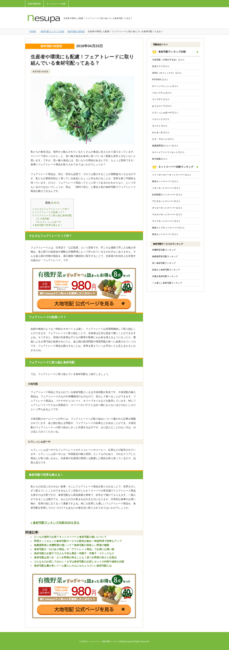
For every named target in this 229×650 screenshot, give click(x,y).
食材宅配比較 (34, 4)
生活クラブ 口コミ (161, 66)
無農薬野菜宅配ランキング (165, 256)
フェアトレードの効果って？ (49, 212)
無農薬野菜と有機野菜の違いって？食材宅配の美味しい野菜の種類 (71, 545)
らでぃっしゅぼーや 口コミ (165, 112)
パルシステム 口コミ (162, 93)
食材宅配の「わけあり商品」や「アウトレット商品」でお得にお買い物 (74, 549)
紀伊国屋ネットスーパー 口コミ (167, 194)
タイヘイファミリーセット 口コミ (168, 152)
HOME (33, 31)
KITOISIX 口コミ (160, 79)
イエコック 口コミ (161, 119)
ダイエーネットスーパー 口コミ (167, 208)
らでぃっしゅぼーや (48, 222)
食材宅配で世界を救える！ (47, 225)
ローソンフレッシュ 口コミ (165, 86)
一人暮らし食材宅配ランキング (167, 283)
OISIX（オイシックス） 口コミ (167, 73)
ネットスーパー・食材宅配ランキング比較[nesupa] (108, 641)
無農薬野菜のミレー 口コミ (165, 145)
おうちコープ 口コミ (162, 106)
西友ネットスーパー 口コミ (165, 181)
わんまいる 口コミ (161, 132)
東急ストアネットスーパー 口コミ (168, 227)
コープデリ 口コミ (161, 99)
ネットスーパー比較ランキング (175, 166)
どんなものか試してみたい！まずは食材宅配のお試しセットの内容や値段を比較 (79, 561)
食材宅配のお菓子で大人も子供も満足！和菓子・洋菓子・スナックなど (74, 553)
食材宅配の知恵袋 (76, 31)
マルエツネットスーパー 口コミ (167, 214)
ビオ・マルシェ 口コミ (163, 139)
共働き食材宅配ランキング (165, 276)
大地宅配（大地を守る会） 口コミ (168, 59)
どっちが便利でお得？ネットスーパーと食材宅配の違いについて (70, 536)
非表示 (55, 203)
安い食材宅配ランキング (164, 263)
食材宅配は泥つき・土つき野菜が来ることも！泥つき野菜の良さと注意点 (75, 557)
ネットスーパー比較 (56, 4)
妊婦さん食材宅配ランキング (166, 269)
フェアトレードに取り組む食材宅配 (52, 215)
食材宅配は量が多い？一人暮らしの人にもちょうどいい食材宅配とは (73, 565)
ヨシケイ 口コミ (160, 126)
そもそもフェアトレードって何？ (51, 209)
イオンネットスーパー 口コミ (166, 188)
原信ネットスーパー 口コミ (165, 234)
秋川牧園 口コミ (160, 159)
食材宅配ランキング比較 (52, 31)
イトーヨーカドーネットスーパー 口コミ (171, 175)
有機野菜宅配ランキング (164, 250)
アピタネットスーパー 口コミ (166, 201)
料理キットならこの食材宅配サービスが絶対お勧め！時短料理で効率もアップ (78, 541)
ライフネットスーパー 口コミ (166, 221)
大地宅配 (42, 218)
